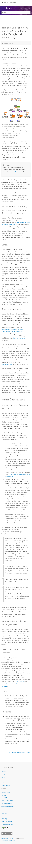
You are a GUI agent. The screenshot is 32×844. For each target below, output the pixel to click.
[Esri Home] (5, 827)
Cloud (3, 782)
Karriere (3, 816)
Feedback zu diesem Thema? (21, 752)
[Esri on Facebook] (5, 833)
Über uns (4, 813)
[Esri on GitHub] (8, 833)
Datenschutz (4, 840)
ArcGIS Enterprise (6, 798)
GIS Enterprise (10, 3)
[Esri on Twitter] (2, 833)
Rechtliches (12, 840)
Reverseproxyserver (19, 338)
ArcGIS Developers (7, 800)
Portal (3, 774)
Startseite (4, 772)
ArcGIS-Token (19, 681)
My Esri (17, 172)
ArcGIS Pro (4, 795)
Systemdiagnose (6, 364)
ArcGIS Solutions (6, 803)
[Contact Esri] (11, 833)
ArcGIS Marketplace (7, 806)
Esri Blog (4, 818)
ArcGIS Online (5, 792)
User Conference (6, 821)
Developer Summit (7, 824)
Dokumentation (6, 785)
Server (3, 777)
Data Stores (5, 780)
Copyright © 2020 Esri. (7, 838)
